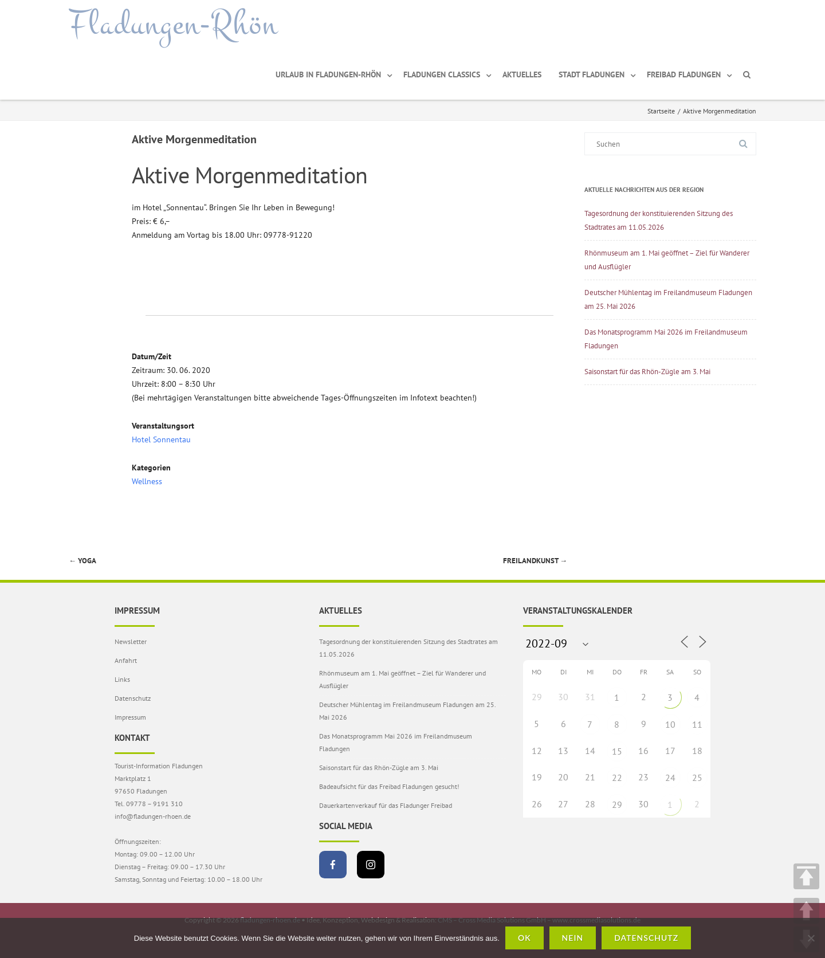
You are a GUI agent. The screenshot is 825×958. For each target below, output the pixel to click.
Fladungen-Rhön (173, 25)
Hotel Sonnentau (161, 439)
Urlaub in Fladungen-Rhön (328, 74)
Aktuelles (521, 74)
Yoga (82, 561)
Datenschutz (133, 698)
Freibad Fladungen (684, 74)
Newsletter (131, 641)
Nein (573, 938)
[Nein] (810, 938)
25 (697, 777)
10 (670, 724)
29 (617, 804)
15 (617, 751)
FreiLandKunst (535, 561)
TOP (806, 876)
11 (697, 724)
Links (122, 679)
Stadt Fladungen (591, 74)
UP (806, 911)
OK (524, 938)
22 (617, 777)
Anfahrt (126, 660)
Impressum (130, 717)
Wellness (147, 481)
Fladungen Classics (441, 74)
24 (670, 777)
